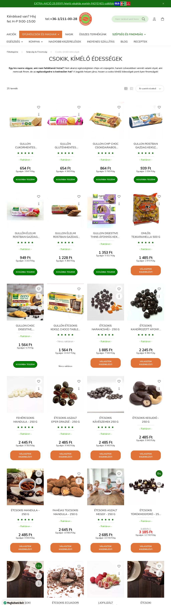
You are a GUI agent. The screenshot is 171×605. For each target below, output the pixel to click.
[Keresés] (143, 19)
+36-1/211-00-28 (63, 19)
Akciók (11, 34)
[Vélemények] (25, 153)
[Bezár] (163, 3)
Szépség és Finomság (36, 52)
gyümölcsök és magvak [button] (39, 34)
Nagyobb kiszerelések (65, 42)
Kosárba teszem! (25, 179)
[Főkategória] (12, 52)
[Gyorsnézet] (38, 114)
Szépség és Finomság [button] (128, 34)
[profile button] (154, 19)
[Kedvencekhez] (38, 107)
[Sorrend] (150, 88)
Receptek (140, 42)
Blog (124, 42)
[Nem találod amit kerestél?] (130, 19)
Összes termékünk (92, 34)
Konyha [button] (35, 42)
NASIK (69, 34)
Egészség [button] (14, 42)
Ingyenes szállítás (101, 42)
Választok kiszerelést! (145, 270)
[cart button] (162, 19)
